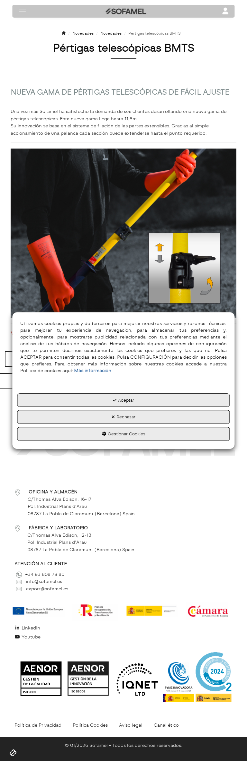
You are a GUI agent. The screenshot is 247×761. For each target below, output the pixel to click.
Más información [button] (92, 370)
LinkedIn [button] (27, 627)
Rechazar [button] (123, 417)
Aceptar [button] (123, 400)
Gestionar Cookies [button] (123, 433)
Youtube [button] (27, 636)
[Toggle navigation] (225, 11)
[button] (64, 33)
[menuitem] (123, 627)
